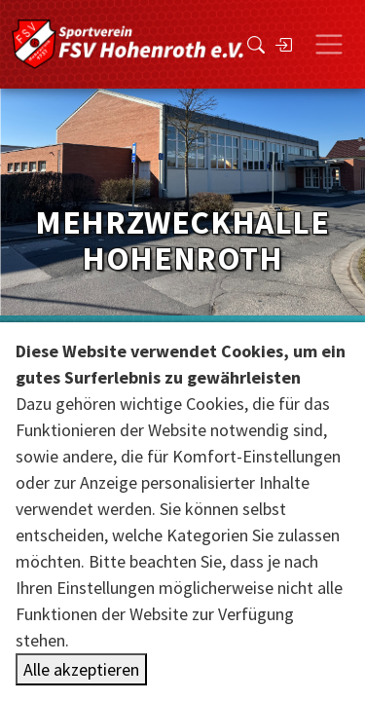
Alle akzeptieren (81, 669)
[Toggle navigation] (329, 44)
